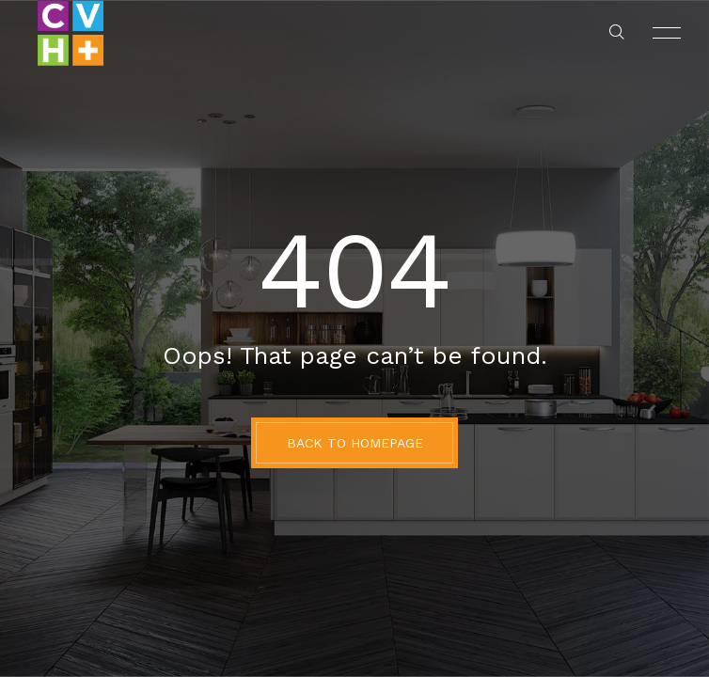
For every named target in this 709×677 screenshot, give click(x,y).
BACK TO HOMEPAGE (355, 442)
